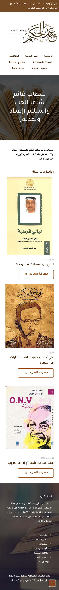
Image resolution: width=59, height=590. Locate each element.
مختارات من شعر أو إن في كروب (31, 463)
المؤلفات (43, 544)
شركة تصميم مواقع (29, 580)
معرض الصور (41, 557)
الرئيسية (43, 535)
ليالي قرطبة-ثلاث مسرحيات (34, 265)
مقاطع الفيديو (41, 553)
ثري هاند (15, 580)
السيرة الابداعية (40, 540)
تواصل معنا (43, 562)
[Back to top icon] (52, 583)
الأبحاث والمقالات (39, 549)
